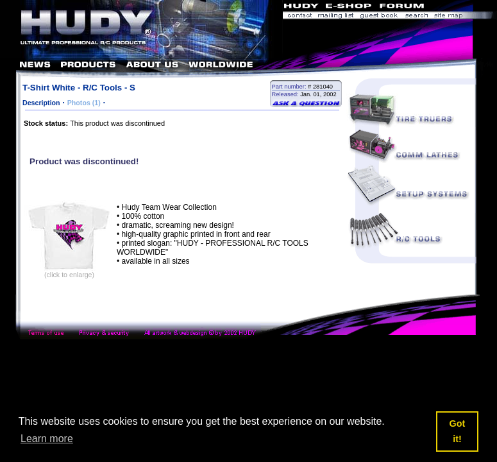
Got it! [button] (458, 431)
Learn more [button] (47, 438)
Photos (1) (84, 103)
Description (41, 103)
